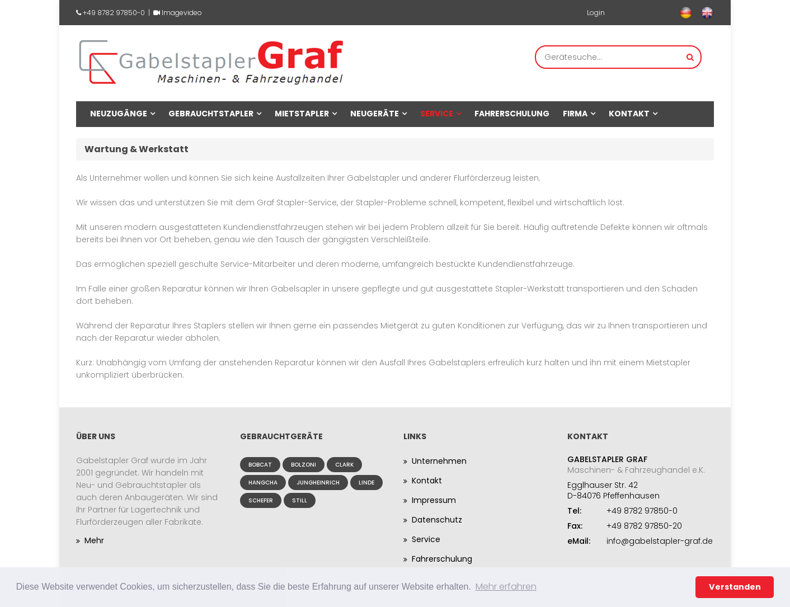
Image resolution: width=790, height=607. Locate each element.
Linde (366, 482)
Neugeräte (374, 113)
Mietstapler (302, 113)
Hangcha (263, 482)
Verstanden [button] (735, 586)
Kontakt (629, 113)
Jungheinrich (318, 482)
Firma (575, 113)
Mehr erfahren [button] (506, 586)
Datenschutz (437, 519)
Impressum (434, 500)
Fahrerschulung (511, 113)
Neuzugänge (118, 113)
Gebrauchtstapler (210, 113)
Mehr (94, 540)
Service (436, 113)
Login (596, 12)
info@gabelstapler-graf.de (659, 541)
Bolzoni (303, 464)
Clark (344, 464)
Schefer (260, 500)
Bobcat (260, 464)
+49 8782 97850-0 (114, 12)
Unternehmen (439, 461)
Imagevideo (182, 12)
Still (299, 500)
